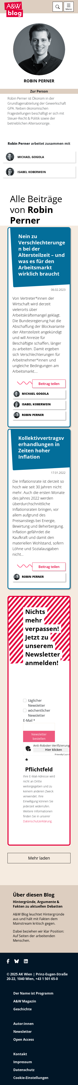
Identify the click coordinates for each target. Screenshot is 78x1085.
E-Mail (29, 720)
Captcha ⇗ (64, 754)
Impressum (22, 1062)
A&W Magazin (24, 1001)
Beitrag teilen (48, 383)
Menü (69, 9)
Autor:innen (23, 1023)
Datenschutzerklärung (37, 821)
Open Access (23, 1039)
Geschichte (22, 1009)
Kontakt (20, 1054)
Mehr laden (39, 858)
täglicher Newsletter (36, 703)
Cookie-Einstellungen (30, 1077)
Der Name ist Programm (33, 993)
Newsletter (22, 1031)
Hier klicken (53, 750)
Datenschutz (24, 1070)
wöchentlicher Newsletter (39, 713)
